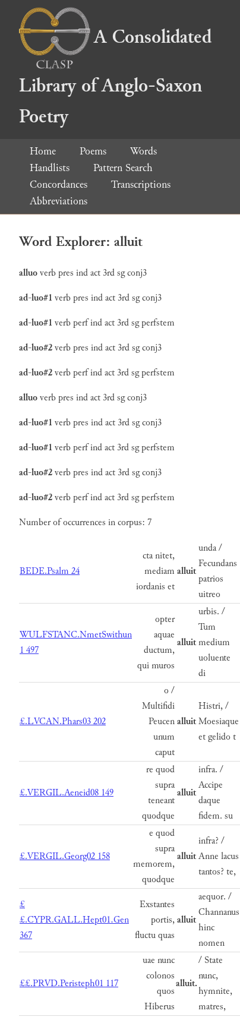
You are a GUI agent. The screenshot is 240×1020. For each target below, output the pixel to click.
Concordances (58, 184)
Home (43, 151)
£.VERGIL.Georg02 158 (65, 856)
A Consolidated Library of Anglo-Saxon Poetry (115, 77)
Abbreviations (58, 201)
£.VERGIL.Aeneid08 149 (66, 793)
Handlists (50, 167)
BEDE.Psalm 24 (50, 571)
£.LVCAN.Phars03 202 (63, 721)
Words (143, 151)
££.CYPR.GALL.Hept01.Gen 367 (74, 920)
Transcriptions (140, 184)
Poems (93, 151)
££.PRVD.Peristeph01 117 (69, 983)
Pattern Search (123, 167)
